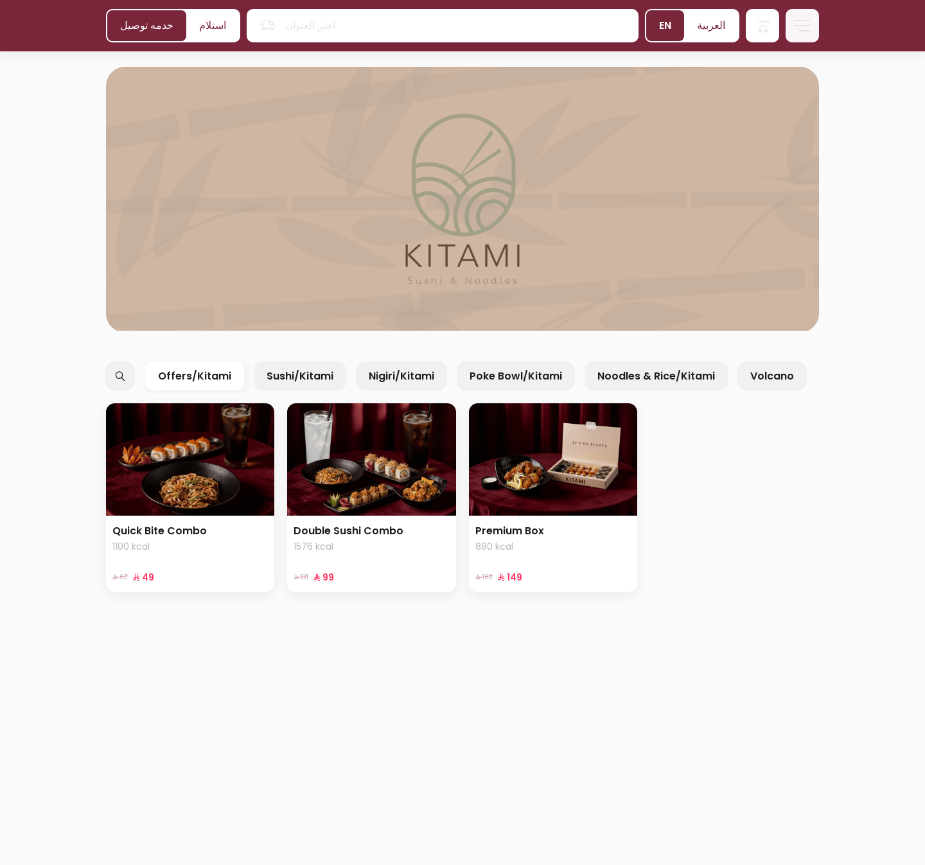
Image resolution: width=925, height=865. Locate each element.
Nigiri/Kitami (401, 376)
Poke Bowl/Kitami (516, 376)
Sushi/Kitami (300, 376)
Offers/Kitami (194, 376)
